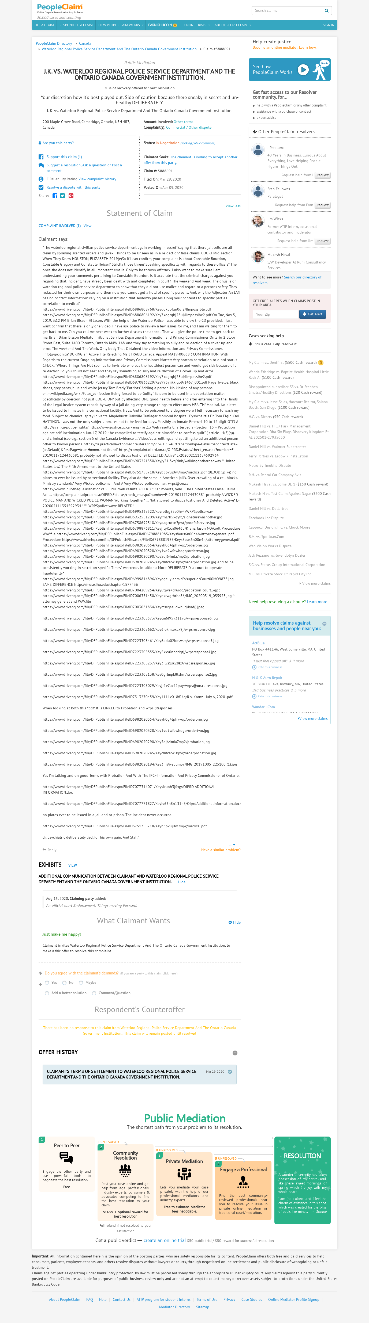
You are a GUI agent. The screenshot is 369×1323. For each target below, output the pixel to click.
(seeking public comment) (197, 145)
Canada (85, 45)
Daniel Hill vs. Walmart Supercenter (277, 448)
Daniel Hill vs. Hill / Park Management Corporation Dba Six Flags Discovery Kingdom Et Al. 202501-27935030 (289, 434)
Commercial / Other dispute (188, 129)
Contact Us (122, 1301)
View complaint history (77, 181)
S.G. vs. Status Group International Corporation (287, 566)
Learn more (317, 603)
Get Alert (312, 316)
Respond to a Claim (76, 26)
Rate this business (267, 669)
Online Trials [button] (195, 26)
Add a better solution (69, 994)
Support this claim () (60, 159)
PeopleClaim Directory (54, 45)
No (71, 984)
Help (103, 1301)
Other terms (183, 123)
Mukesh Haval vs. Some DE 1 (288, 486)
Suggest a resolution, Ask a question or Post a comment (80, 169)
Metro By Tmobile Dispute (270, 467)
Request (323, 177)
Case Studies (251, 1301)
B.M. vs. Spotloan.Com (266, 538)
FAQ (89, 1301)
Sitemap (202, 1309)
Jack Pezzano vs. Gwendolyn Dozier (277, 557)
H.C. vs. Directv (276, 418)
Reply (50, 851)
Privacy (229, 1301)
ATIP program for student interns (164, 1301)
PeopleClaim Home (62, 9)
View (72, 867)
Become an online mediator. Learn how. (284, 49)
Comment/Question (115, 994)
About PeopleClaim (64, 1301)
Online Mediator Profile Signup (293, 1301)
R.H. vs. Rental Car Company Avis (275, 477)
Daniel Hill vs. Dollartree (268, 510)
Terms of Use (207, 1301)
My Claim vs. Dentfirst (283, 364)
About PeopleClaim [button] (231, 26)
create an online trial (164, 1242)
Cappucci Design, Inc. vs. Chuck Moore (279, 529)
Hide (181, 883)
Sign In (328, 26)
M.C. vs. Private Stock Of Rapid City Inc (280, 576)
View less (233, 208)
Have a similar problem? (221, 851)
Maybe (90, 984)
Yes (54, 984)
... (232, 846)
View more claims (315, 585)
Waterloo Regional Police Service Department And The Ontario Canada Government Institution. (119, 50)
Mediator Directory (174, 1309)
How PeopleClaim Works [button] (119, 26)
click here (169, 975)
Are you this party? (56, 145)
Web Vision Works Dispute (270, 548)
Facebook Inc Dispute (266, 520)
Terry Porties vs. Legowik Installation (278, 458)
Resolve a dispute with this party (69, 189)
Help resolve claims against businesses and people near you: (289, 627)
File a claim (44, 26)
